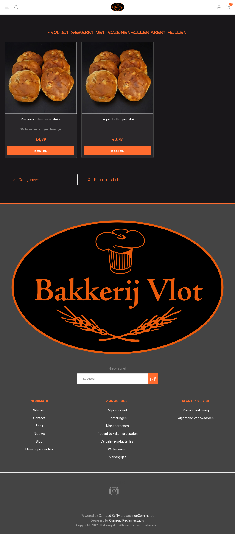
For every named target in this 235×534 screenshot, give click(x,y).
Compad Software (112, 515)
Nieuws (39, 434)
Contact (39, 418)
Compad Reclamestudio (126, 520)
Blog (39, 441)
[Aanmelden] (112, 378)
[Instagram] (113, 491)
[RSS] (122, 491)
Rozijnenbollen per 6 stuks (40, 119)
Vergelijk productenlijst (117, 441)
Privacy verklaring (196, 410)
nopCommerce (143, 515)
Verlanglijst (117, 457)
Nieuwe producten (39, 449)
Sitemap (39, 410)
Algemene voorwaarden (196, 418)
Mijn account (117, 410)
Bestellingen (118, 418)
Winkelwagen (117, 449)
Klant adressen (117, 426)
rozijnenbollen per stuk (117, 119)
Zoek (39, 426)
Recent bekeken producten (118, 434)
